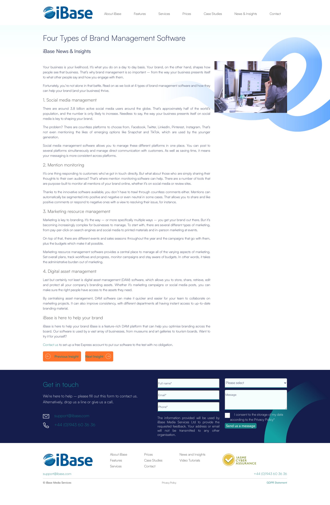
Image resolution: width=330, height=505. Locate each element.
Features (140, 14)
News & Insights (245, 14)
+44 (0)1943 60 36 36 (74, 424)
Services (164, 14)
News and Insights (192, 454)
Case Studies (213, 14)
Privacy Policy (169, 482)
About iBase (112, 14)
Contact (275, 14)
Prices (186, 14)
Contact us (50, 345)
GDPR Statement (277, 482)
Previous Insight (67, 356)
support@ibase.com (71, 415)
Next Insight (94, 356)
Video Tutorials (190, 460)
